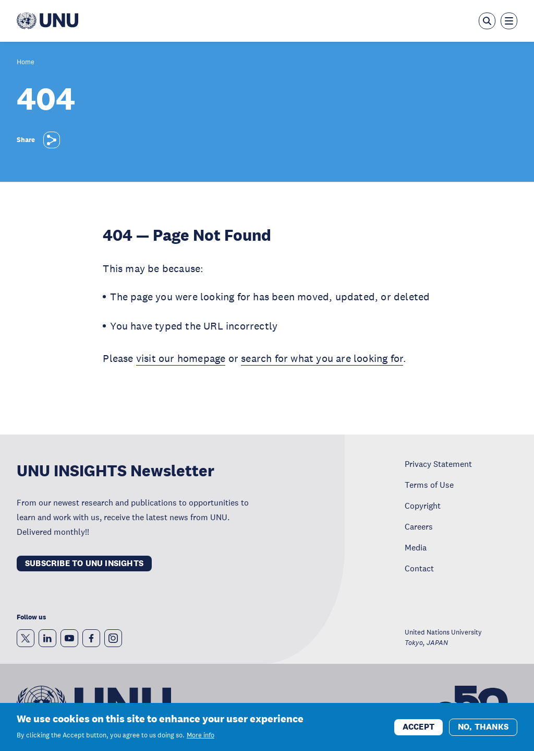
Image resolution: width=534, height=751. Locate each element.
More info (200, 738)
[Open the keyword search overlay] (487, 21)
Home (25, 62)
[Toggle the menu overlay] (509, 21)
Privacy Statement (438, 464)
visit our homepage (181, 358)
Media (416, 547)
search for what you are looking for (322, 358)
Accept (418, 729)
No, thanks (483, 729)
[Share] (51, 140)
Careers (419, 526)
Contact (419, 568)
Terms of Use (429, 484)
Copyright (423, 505)
